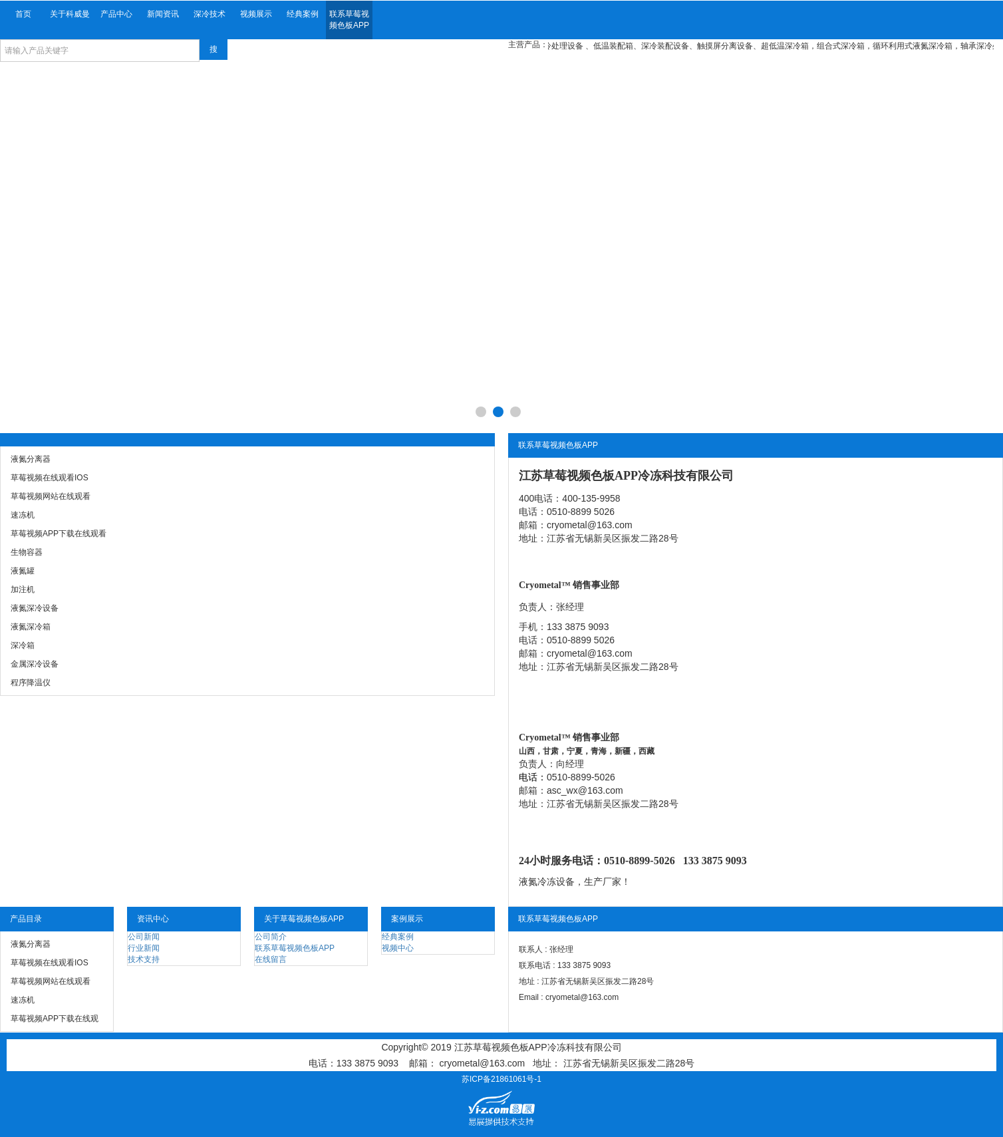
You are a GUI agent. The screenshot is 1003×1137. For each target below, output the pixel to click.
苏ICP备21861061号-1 (501, 1079)
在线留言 (271, 959)
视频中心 (398, 948)
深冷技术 (209, 14)
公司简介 (271, 936)
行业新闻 (144, 948)
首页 (23, 14)
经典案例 (303, 14)
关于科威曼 (70, 14)
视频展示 (256, 14)
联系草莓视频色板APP (349, 19)
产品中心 (116, 14)
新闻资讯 (163, 14)
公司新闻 (144, 936)
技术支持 (144, 959)
